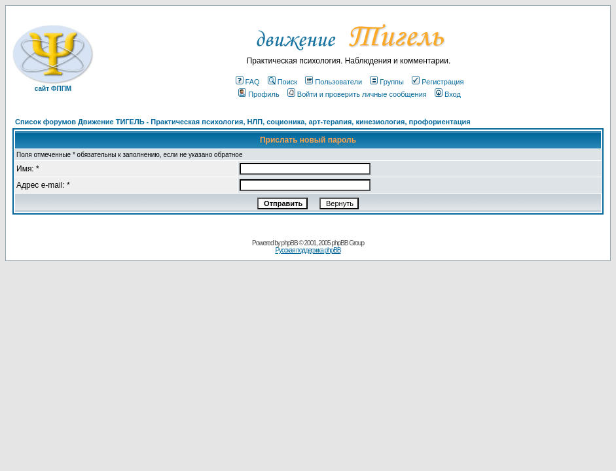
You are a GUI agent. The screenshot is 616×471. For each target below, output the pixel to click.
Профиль (259, 94)
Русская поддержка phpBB (307, 250)
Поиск (282, 82)
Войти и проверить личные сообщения (357, 94)
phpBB (289, 243)
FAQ (248, 82)
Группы (387, 82)
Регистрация (437, 82)
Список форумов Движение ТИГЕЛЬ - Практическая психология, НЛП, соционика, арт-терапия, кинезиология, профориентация (243, 122)
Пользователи (333, 82)
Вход (448, 94)
